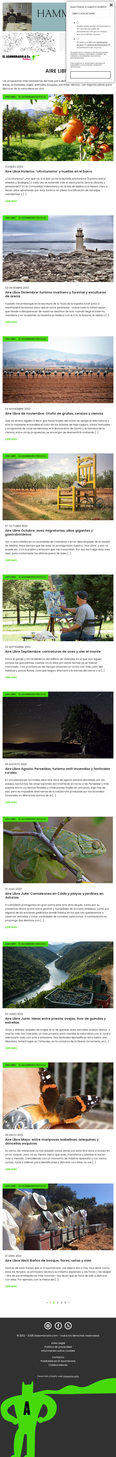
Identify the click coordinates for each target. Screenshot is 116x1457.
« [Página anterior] (47, 1302)
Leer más (11, 201)
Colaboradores (58, 1365)
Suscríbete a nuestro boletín (88, 1380)
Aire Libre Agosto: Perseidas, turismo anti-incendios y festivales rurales (57, 771)
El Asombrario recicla (32, 96)
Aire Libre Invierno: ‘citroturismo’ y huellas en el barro (48, 171)
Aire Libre (10, 96)
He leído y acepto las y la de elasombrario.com (93, 1418)
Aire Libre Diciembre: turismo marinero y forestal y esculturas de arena (55, 294)
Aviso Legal (58, 1343)
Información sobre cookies (58, 1351)
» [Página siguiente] (68, 1302)
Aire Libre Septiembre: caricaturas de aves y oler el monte (53, 651)
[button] (21, 57)
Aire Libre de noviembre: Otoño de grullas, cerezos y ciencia (54, 413)
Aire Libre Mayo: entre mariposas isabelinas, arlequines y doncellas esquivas (52, 1141)
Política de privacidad (58, 1347)
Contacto (58, 1357)
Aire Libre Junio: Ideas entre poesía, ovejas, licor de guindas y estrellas (55, 1020)
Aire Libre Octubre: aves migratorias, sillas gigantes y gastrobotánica (49, 532)
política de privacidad (97, 1417)
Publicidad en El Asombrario (58, 1361)
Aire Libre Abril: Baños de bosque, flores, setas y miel (48, 1260)
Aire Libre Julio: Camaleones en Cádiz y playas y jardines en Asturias (54, 895)
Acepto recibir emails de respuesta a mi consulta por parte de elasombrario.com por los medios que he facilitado (93, 1403)
